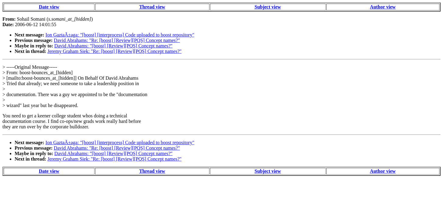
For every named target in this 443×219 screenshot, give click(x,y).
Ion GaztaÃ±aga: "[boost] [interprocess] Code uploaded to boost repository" (119, 34)
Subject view (267, 6)
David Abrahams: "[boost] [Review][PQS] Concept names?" (113, 45)
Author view (383, 6)
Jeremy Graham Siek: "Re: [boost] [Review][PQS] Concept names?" (115, 51)
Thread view (152, 6)
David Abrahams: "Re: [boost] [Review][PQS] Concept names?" (117, 40)
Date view (49, 6)
